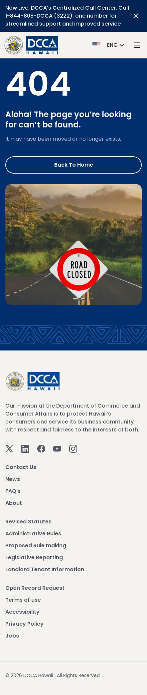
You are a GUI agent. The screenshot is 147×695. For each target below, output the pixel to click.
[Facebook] (41, 448)
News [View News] (12, 479)
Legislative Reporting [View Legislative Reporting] (34, 557)
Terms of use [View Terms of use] (23, 600)
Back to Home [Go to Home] (73, 165)
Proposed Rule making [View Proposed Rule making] (35, 545)
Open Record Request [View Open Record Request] (35, 588)
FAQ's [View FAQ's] (13, 491)
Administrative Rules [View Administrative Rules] (33, 533)
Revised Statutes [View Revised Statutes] (28, 521)
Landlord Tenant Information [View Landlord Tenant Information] (44, 569)
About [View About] (13, 503)
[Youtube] (57, 448)
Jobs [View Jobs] (12, 636)
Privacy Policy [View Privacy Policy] (24, 624)
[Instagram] (73, 448)
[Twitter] (9, 448)
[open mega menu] (137, 45)
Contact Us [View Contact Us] (20, 467)
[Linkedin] (25, 448)
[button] (109, 45)
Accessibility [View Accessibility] (22, 612)
